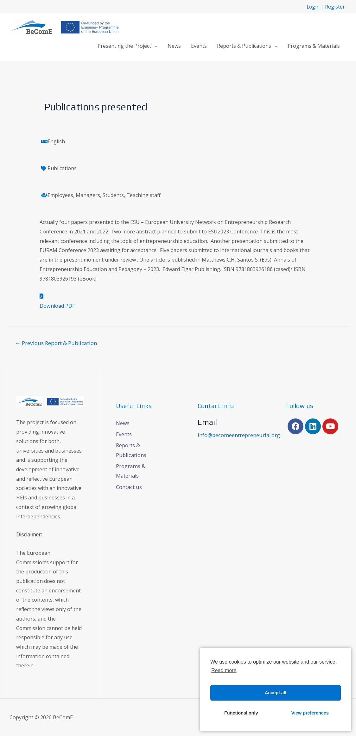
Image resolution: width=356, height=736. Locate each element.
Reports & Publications (244, 45)
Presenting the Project (124, 45)
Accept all (275, 692)
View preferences (310, 712)
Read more (223, 670)
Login (313, 6)
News (174, 45)
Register (335, 6)
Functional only (241, 712)
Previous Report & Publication (56, 342)
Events (199, 45)
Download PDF (57, 304)
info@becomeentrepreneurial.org (238, 434)
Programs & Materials (314, 45)
